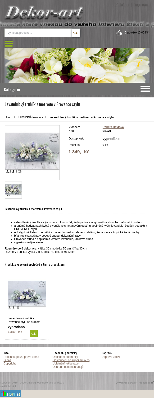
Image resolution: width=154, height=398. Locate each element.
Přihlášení (121, 5)
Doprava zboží (110, 357)
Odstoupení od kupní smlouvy (71, 360)
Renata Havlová (113, 127)
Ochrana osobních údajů (68, 367)
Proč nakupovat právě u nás (21, 357)
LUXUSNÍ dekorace (30, 117)
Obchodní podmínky (65, 357)
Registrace (141, 5)
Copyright (10, 363)
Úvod (8, 117)
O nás (7, 360)
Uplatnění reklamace (66, 363)
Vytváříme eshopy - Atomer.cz (135, 382)
